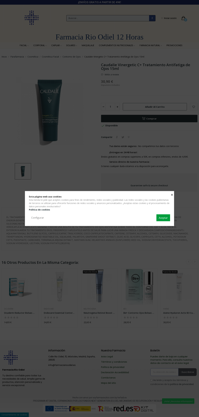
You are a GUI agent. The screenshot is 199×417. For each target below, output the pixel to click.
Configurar (37, 217)
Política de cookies (39, 209)
